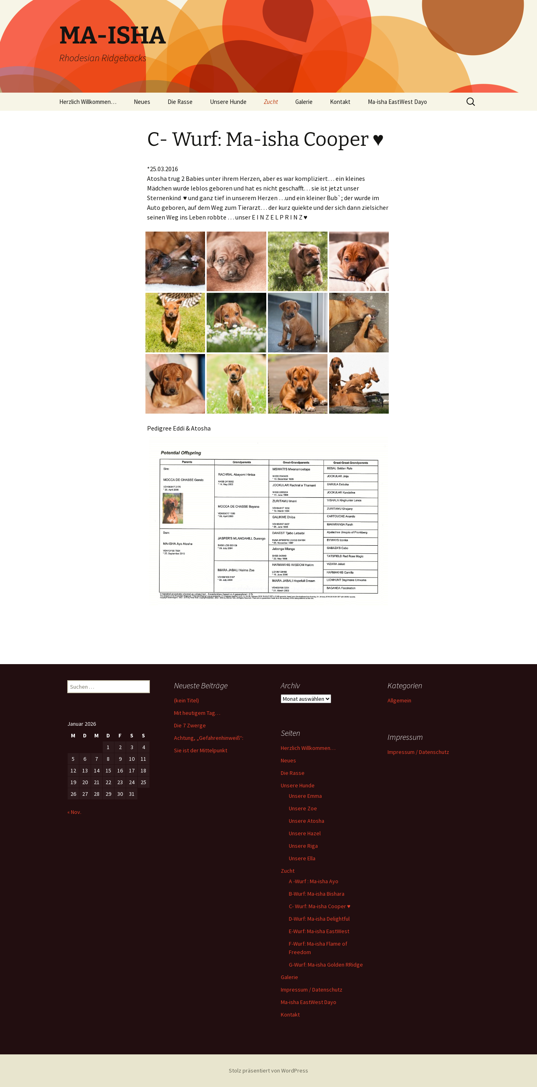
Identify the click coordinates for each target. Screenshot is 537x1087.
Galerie (304, 102)
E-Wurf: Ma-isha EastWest (319, 931)
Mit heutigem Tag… (197, 712)
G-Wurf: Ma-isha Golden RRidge (326, 964)
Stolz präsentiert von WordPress (268, 1070)
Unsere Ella (302, 858)
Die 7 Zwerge (190, 725)
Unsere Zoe (303, 808)
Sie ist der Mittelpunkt (200, 750)
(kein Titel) (186, 700)
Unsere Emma (305, 795)
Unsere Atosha (306, 820)
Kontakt (340, 102)
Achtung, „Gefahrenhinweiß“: (208, 737)
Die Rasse (180, 102)
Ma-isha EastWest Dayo (397, 102)
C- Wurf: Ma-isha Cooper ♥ (319, 906)
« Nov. (74, 812)
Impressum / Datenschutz (311, 989)
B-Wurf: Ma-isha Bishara (316, 893)
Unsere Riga (303, 845)
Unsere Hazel (305, 833)
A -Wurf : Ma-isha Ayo (313, 881)
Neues (142, 102)
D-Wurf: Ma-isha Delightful (319, 918)
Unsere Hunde (228, 102)
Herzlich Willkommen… (87, 102)
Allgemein (399, 700)
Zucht (271, 102)
